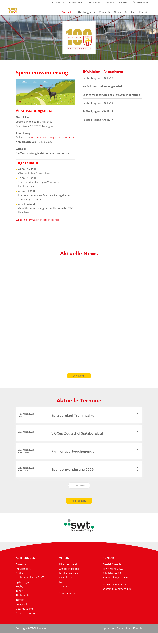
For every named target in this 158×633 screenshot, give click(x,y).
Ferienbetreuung (25, 613)
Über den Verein (68, 564)
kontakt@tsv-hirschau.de (117, 589)
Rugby (19, 586)
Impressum (108, 628)
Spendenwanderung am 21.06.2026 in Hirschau (111, 94)
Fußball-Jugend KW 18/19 (98, 78)
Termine (64, 586)
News (62, 582)
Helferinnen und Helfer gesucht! (102, 86)
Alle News (79, 375)
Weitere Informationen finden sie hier (37, 219)
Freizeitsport (23, 568)
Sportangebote (58, 2)
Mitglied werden (68, 573)
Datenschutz (123, 628)
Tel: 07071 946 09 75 (114, 584)
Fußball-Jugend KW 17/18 (98, 111)
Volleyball (21, 604)
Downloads (123, 2)
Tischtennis (22, 595)
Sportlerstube (142, 2)
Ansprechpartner (76, 2)
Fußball (20, 573)
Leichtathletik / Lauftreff (30, 577)
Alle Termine (79, 500)
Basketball (22, 564)
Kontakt (137, 628)
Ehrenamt (109, 2)
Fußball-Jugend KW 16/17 (98, 119)
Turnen (20, 599)
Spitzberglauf (23, 582)
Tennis (19, 591)
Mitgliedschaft (95, 2)
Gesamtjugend (24, 608)
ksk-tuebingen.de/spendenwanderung (53, 137)
